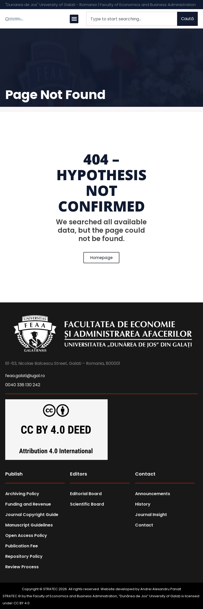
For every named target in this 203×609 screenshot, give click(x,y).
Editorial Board (86, 494)
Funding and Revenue (28, 504)
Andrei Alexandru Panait (160, 589)
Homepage (101, 257)
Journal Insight (151, 515)
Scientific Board (87, 504)
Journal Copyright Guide (31, 515)
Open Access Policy (26, 535)
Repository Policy (24, 556)
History (142, 504)
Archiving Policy (22, 494)
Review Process (22, 567)
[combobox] (131, 19)
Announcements (152, 494)
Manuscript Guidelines (29, 525)
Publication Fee (21, 546)
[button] (74, 19)
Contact (144, 525)
